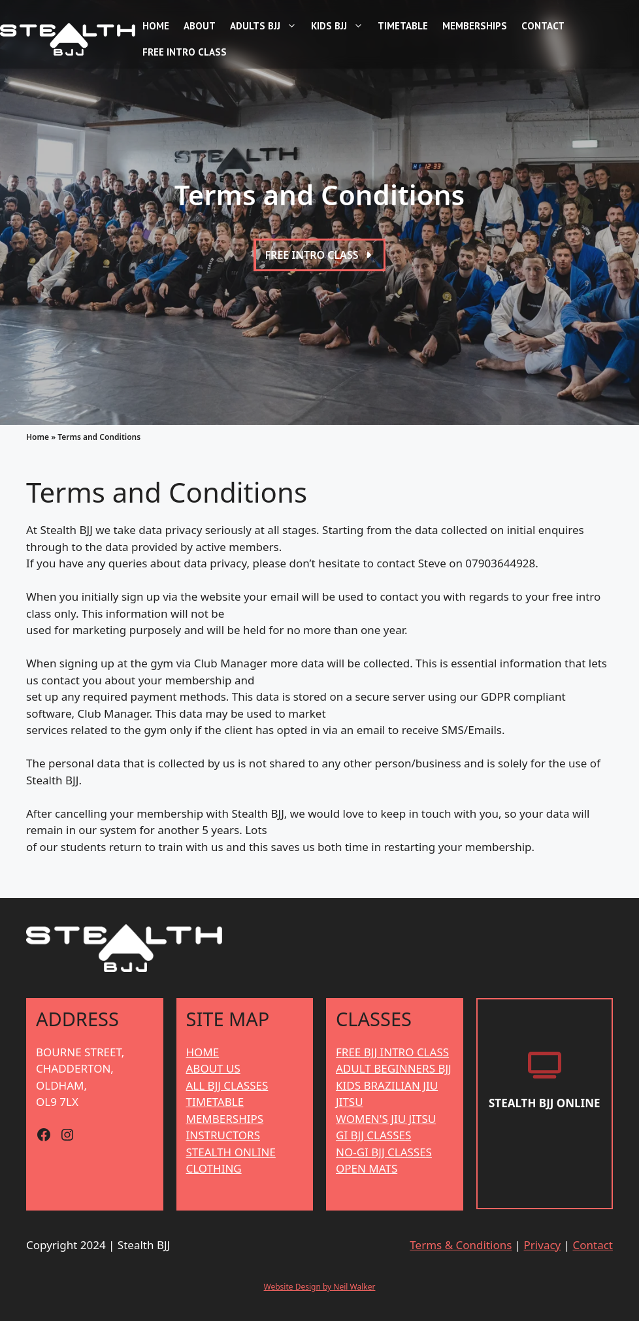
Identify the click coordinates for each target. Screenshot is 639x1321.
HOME (203, 1052)
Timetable (403, 26)
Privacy (542, 1244)
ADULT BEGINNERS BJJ (393, 1068)
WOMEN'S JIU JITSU (386, 1118)
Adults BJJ (265, 26)
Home (155, 26)
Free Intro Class (184, 52)
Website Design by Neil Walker (320, 1286)
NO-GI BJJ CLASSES (384, 1152)
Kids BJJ (339, 26)
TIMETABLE (215, 1101)
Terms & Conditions (461, 1244)
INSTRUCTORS (223, 1135)
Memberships (474, 26)
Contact (543, 26)
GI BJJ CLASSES (373, 1135)
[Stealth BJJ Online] (545, 1104)
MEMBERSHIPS (225, 1118)
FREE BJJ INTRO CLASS (392, 1052)
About (200, 26)
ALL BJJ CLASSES (227, 1085)
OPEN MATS (366, 1168)
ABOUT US (213, 1068)
